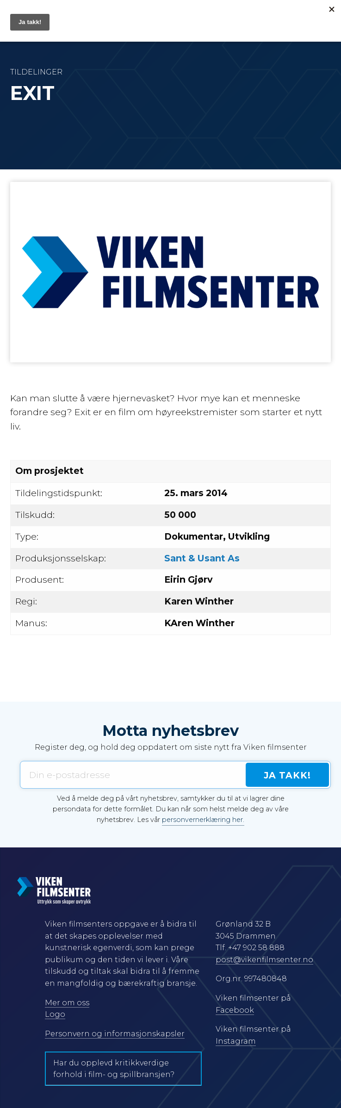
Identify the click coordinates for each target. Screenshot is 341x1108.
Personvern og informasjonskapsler (115, 1033)
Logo (55, 1014)
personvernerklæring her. (203, 819)
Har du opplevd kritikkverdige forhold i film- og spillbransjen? (113, 1068)
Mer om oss (67, 1002)
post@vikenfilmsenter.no (264, 959)
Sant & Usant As (202, 558)
